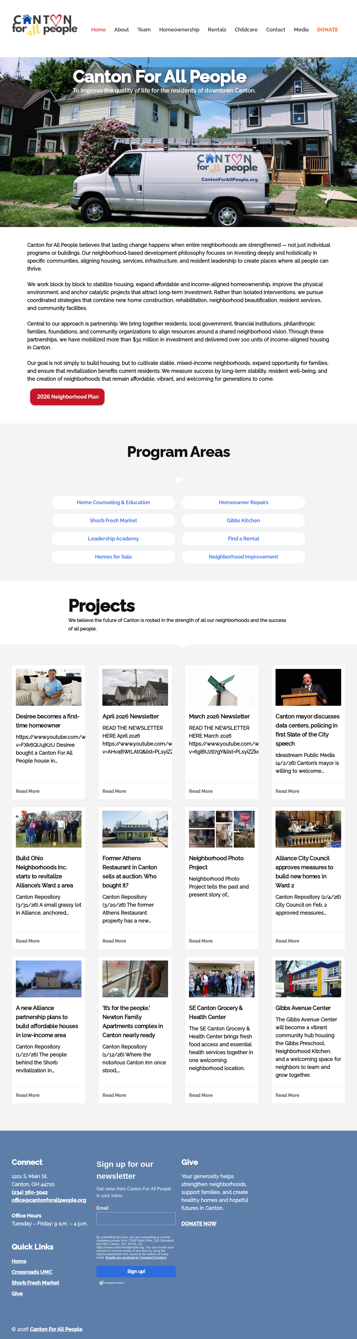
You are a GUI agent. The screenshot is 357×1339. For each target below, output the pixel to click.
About (121, 30)
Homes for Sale (113, 557)
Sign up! (136, 1271)
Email (102, 1208)
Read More (28, 791)
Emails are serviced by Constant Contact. (136, 1257)
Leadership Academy (113, 539)
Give (17, 1294)
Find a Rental (243, 539)
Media (301, 30)
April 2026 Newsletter (130, 716)
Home (98, 30)
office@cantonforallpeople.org (49, 1200)
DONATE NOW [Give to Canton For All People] (198, 1224)
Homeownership (179, 30)
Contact (275, 30)
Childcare (246, 30)
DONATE (327, 30)
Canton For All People (56, 1329)
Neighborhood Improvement (243, 557)
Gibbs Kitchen (243, 520)
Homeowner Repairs (243, 502)
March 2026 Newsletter (219, 716)
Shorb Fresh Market (113, 520)
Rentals (217, 30)
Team (144, 30)
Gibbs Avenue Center (303, 1008)
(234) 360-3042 (30, 1192)
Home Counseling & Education (113, 502)
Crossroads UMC (32, 1272)
